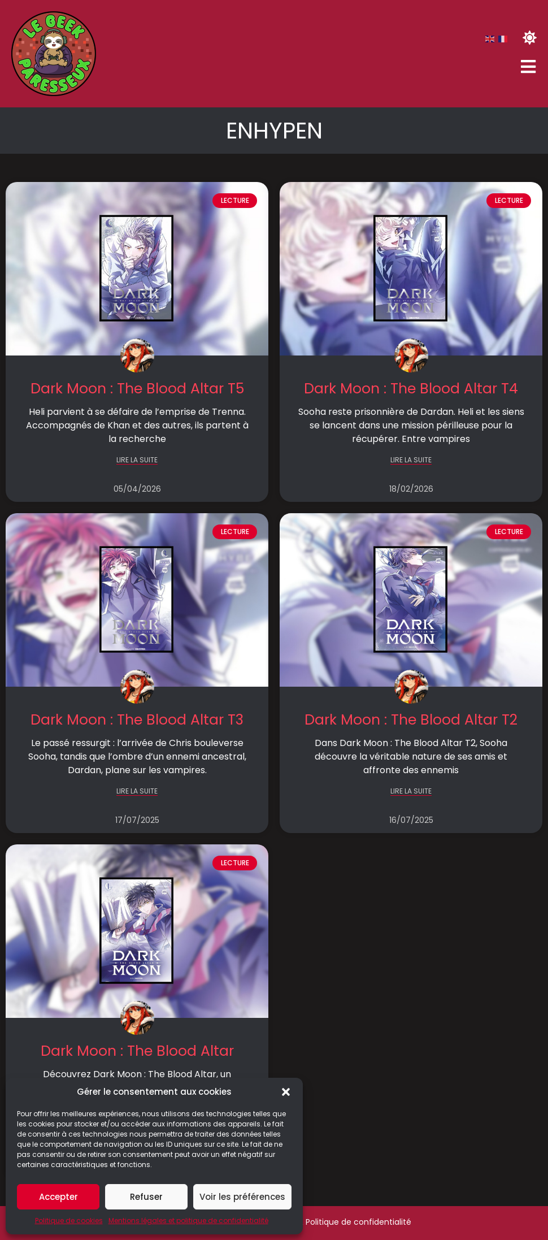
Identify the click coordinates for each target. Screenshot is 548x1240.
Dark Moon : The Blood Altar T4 (411, 388)
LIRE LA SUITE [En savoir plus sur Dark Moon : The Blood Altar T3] (137, 791)
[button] (286, 1092)
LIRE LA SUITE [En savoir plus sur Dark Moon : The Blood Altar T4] (411, 460)
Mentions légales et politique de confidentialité (188, 1220)
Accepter (58, 1197)
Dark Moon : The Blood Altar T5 (137, 388)
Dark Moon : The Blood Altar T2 (411, 720)
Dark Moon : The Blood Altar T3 (137, 720)
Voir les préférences (242, 1197)
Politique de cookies (69, 1220)
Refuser (146, 1197)
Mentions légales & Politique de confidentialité (320, 1222)
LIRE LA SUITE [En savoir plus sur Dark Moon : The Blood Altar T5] (137, 460)
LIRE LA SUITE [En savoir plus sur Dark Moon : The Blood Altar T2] (411, 791)
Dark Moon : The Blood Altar (137, 1051)
